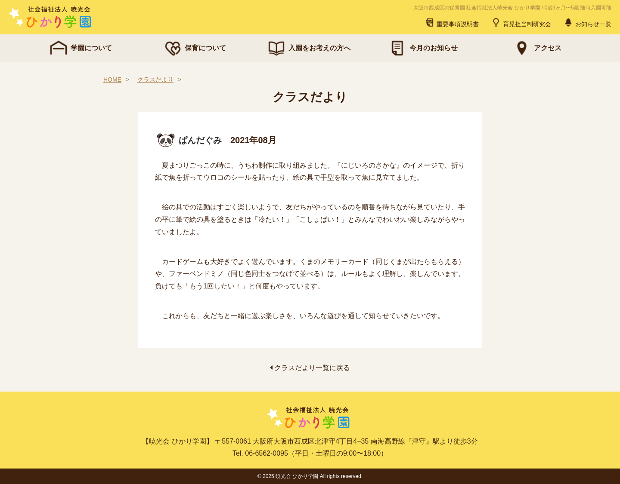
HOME (112, 79)
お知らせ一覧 (587, 22)
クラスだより (155, 79)
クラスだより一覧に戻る (310, 367)
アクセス (536, 48)
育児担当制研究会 (521, 22)
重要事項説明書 (452, 22)
